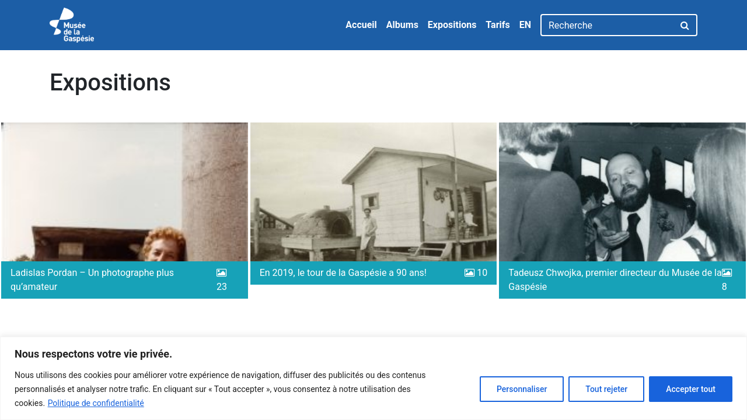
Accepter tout (690, 389)
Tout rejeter (606, 389)
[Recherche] (607, 25)
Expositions (452, 24)
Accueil (361, 24)
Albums (402, 24)
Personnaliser (522, 389)
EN (525, 24)
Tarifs (497, 24)
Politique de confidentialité (96, 403)
